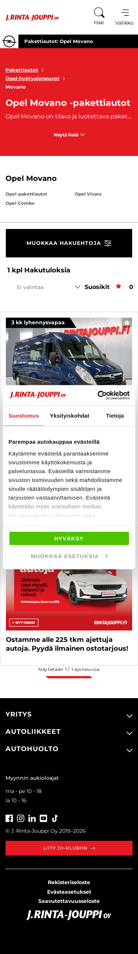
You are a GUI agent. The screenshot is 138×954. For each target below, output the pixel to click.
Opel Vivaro (88, 194)
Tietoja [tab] (115, 415)
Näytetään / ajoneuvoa (69, 669)
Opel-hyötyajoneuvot (37, 78)
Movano (16, 87)
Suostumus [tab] (23, 415)
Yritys (19, 714)
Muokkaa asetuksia (69, 556)
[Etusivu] (29, 18)
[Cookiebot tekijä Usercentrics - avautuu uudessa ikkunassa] (98, 395)
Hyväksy (69, 538)
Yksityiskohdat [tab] (69, 415)
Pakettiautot (26, 70)
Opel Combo (20, 203)
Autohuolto (32, 749)
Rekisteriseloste (69, 882)
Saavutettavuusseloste (69, 901)
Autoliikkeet (33, 732)
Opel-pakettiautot (26, 194)
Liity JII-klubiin (69, 848)
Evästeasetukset (69, 892)
